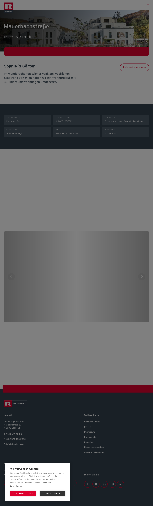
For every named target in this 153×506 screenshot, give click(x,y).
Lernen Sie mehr (16, 486)
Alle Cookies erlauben (22, 493)
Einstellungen (52, 493)
